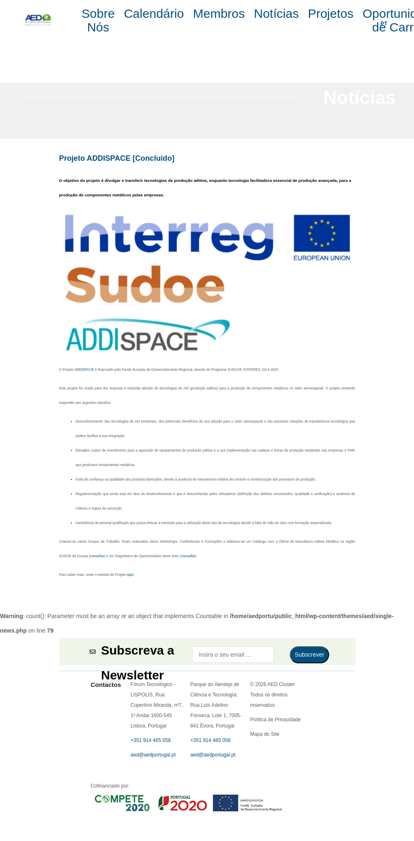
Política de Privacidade (207, 179)
